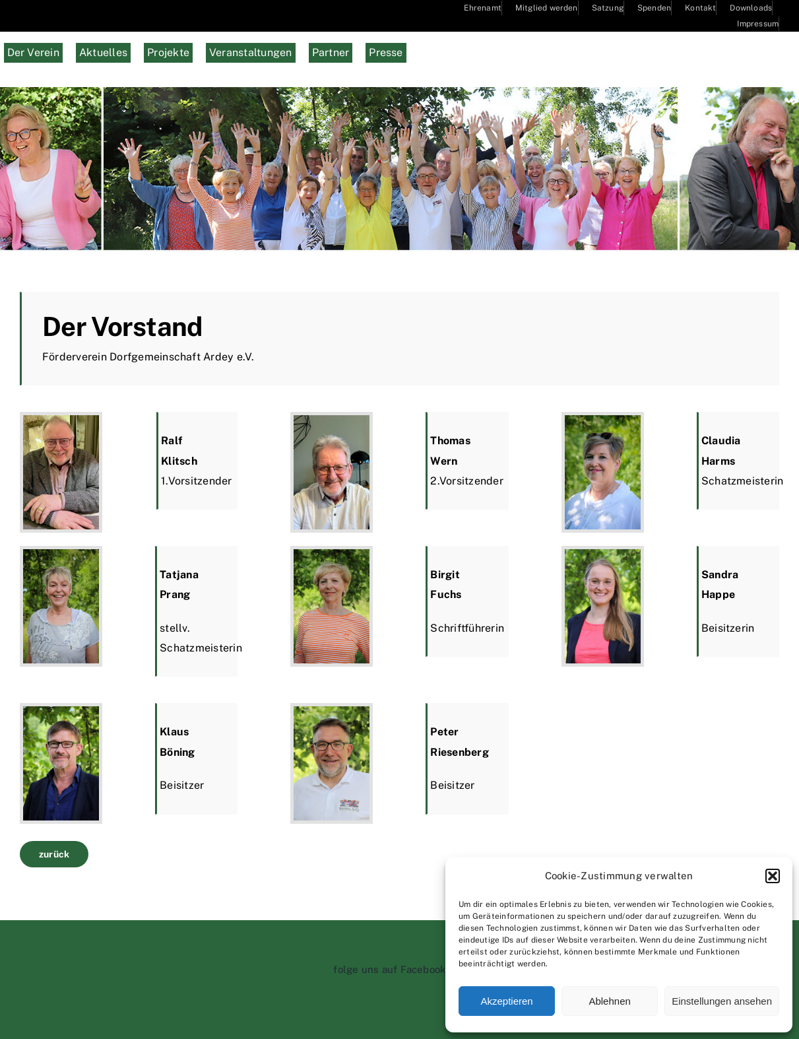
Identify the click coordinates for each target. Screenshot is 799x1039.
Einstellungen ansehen (722, 1001)
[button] (772, 876)
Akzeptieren (506, 1001)
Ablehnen (609, 1001)
